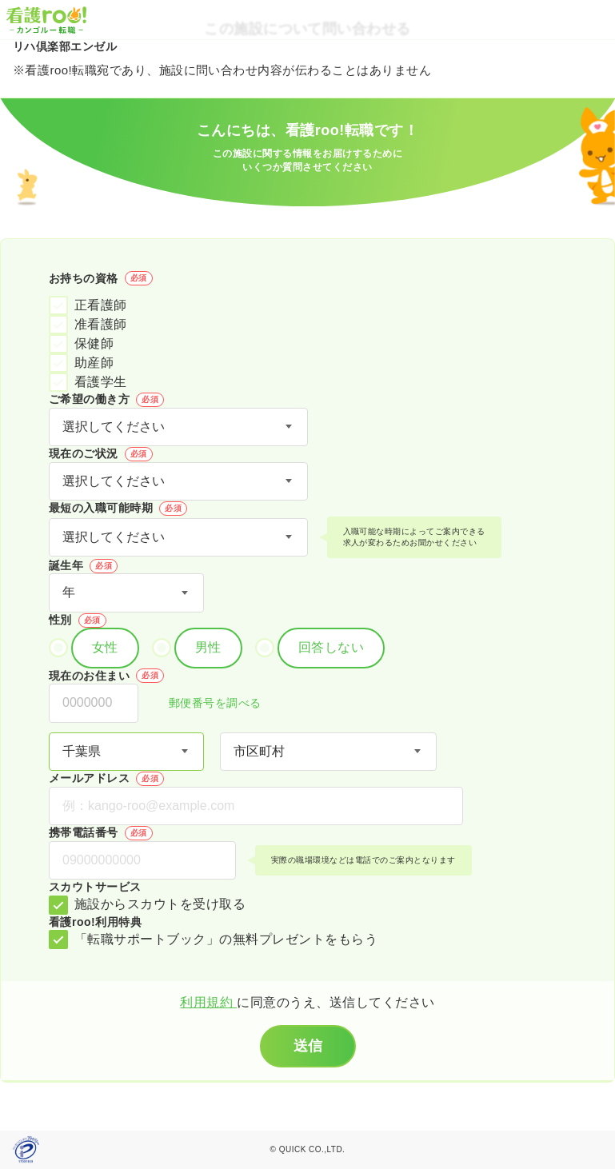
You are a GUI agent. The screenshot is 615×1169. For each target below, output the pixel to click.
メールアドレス (106, 779)
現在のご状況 (101, 454)
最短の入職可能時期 (118, 508)
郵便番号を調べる (206, 704)
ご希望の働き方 (106, 400)
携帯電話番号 (101, 833)
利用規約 (208, 1002)
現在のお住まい (106, 675)
